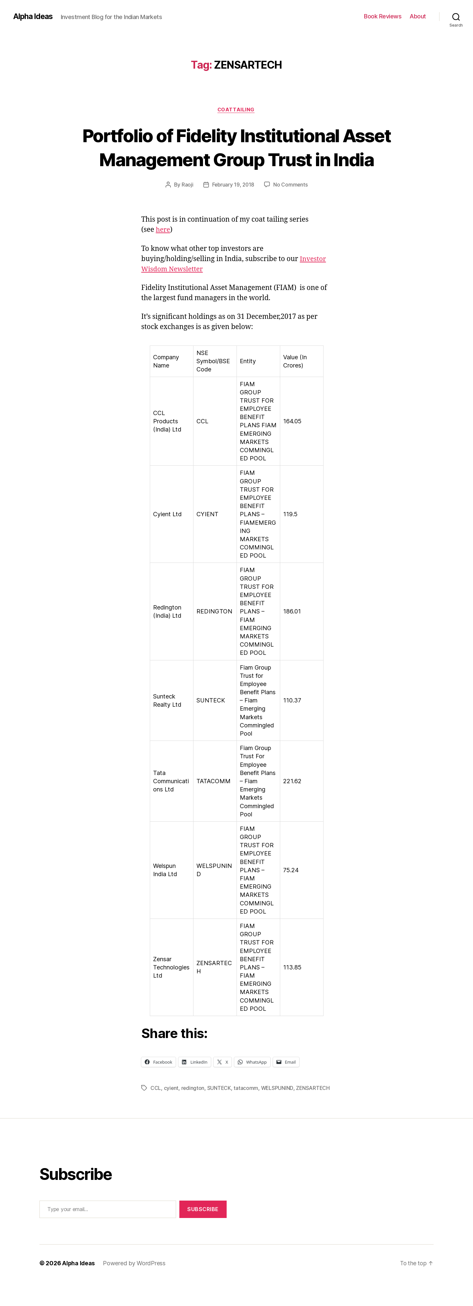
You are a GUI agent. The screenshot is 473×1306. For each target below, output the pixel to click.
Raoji (187, 209)
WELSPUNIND (278, 1112)
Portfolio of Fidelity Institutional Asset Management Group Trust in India (236, 159)
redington (193, 1112)
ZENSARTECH (314, 1112)
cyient (171, 1112)
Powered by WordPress (134, 1287)
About (418, 16)
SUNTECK (220, 1112)
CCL (155, 1112)
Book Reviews (382, 16)
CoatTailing (236, 110)
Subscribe (203, 1233)
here (163, 254)
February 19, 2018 (233, 209)
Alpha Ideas (34, 16)
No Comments (291, 209)
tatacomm (247, 1112)
